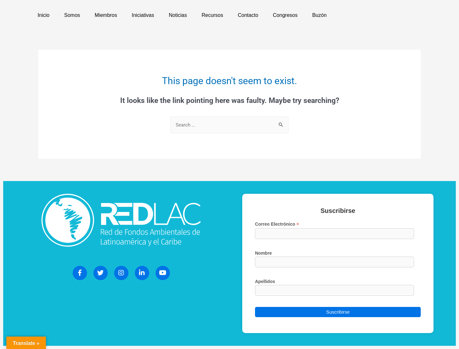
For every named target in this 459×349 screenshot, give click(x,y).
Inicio (43, 15)
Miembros (106, 15)
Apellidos (265, 281)
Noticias (178, 15)
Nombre (263, 253)
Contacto (248, 15)
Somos (72, 15)
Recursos (212, 15)
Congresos (285, 15)
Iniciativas (143, 15)
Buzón (319, 15)
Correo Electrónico (277, 224)
